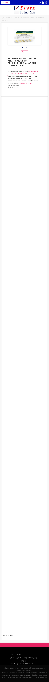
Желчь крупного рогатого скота (20, 73)
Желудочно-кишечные (25, 83)
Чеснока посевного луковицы (28, 75)
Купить (24, 51)
